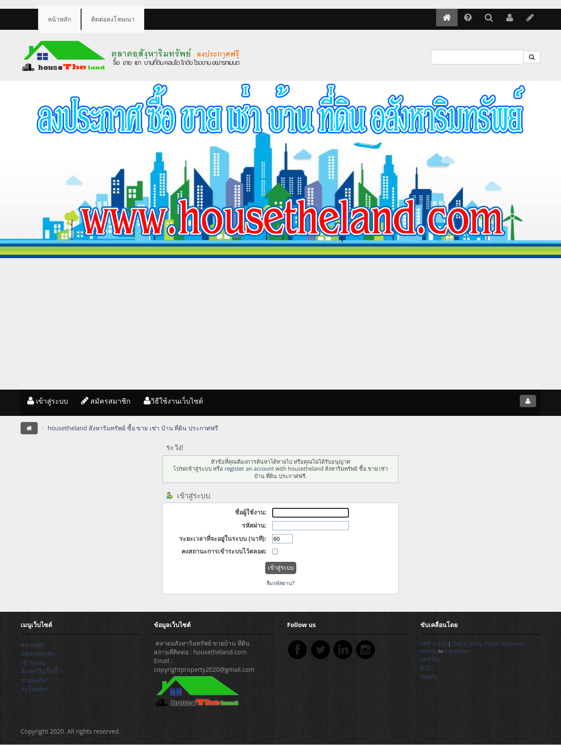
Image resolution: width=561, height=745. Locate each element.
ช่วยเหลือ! (34, 680)
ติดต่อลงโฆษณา (113, 19)
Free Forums (457, 651)
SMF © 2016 (466, 644)
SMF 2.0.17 (433, 644)
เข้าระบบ (33, 662)
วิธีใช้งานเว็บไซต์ (173, 401)
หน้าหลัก (59, 19)
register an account (249, 468)
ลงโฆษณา (35, 689)
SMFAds (428, 651)
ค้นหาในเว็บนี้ (39, 671)
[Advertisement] (280, 324)
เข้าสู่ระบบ (47, 401)
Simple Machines (504, 644)
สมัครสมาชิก (106, 401)
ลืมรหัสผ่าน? (280, 583)
